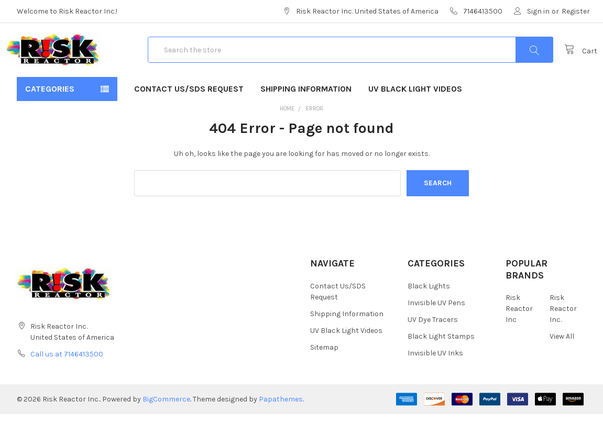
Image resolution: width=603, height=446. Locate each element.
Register (576, 11)
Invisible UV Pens (436, 334)
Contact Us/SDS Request (189, 121)
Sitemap (324, 379)
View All (562, 368)
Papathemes (281, 431)
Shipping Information (306, 121)
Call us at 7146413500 (66, 386)
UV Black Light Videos (415, 121)
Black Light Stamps (441, 368)
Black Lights (429, 318)
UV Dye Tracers (433, 351)
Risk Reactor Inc (519, 340)
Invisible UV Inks (435, 385)
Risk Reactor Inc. (563, 340)
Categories (49, 121)
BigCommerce (166, 431)
